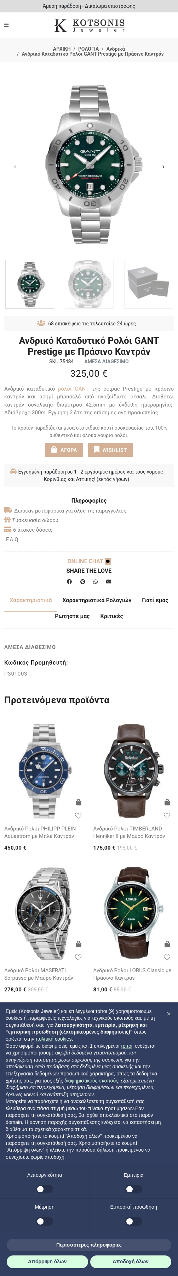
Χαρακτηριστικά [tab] (31, 600)
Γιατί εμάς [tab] (155, 600)
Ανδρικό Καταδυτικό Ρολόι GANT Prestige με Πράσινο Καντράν (92, 54)
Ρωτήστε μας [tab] (72, 616)
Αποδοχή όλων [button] (131, 1261)
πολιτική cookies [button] (54, 1039)
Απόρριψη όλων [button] (47, 1261)
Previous (14, 166)
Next (163, 166)
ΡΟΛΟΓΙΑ (88, 49)
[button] (168, 1013)
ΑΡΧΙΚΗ (62, 49)
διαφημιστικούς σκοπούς (91, 1081)
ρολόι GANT (73, 389)
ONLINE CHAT (88, 561)
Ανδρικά (116, 49)
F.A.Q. (13, 539)
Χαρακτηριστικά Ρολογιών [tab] (96, 600)
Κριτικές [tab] (112, 616)
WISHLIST (110, 449)
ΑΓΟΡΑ (64, 449)
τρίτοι (126, 1046)
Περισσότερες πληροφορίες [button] (89, 1245)
